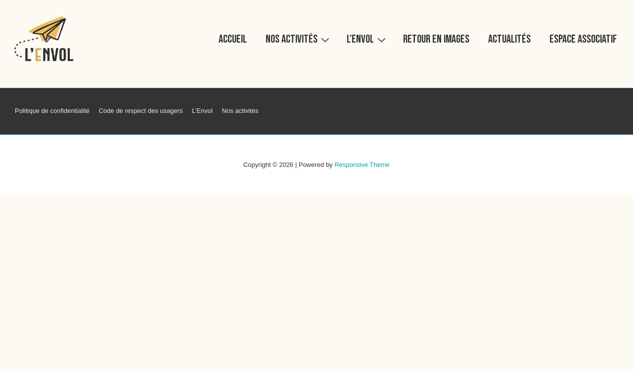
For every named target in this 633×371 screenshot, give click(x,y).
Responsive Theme (362, 164)
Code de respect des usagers (141, 110)
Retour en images (436, 39)
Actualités (509, 39)
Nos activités (299, 39)
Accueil (233, 39)
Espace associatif (583, 39)
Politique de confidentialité (52, 110)
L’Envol (367, 39)
